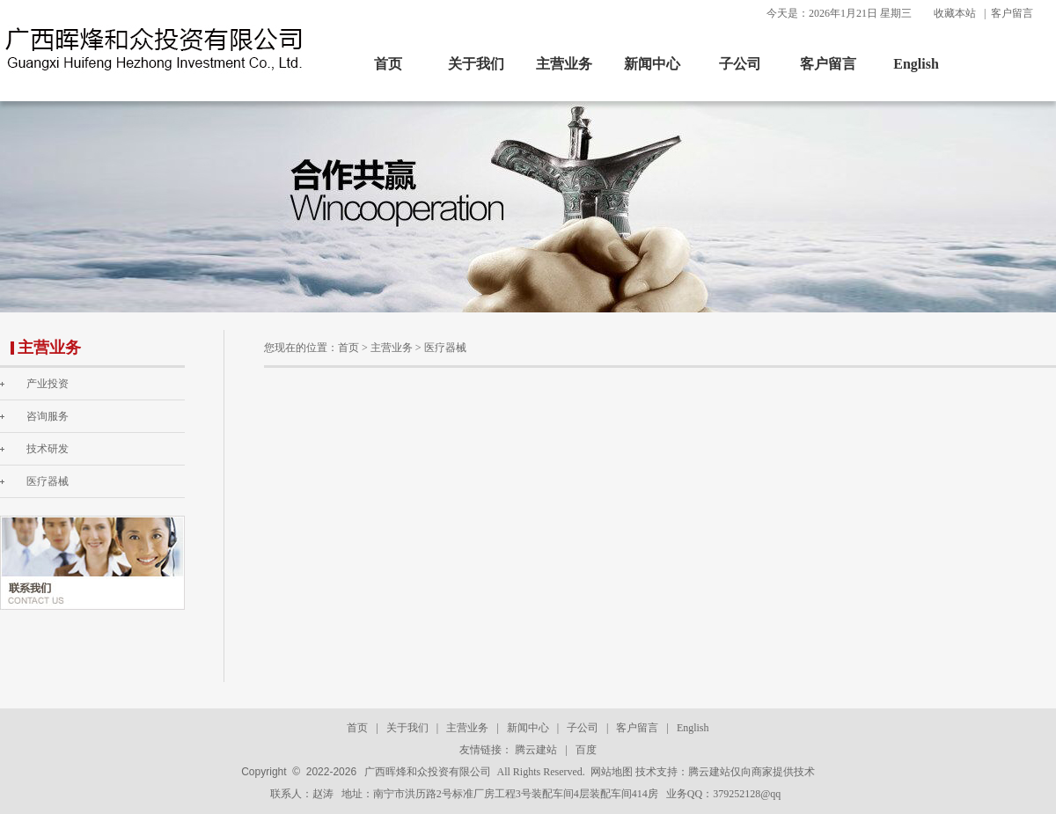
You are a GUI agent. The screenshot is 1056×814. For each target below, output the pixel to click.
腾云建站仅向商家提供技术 (751, 772)
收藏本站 (955, 13)
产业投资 (47, 384)
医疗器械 (47, 481)
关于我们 (476, 63)
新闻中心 (652, 63)
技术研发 (47, 449)
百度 (586, 750)
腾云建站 (536, 750)
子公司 (740, 63)
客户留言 (1012, 13)
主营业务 (564, 63)
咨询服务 (47, 416)
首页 (388, 63)
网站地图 (611, 772)
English (916, 63)
